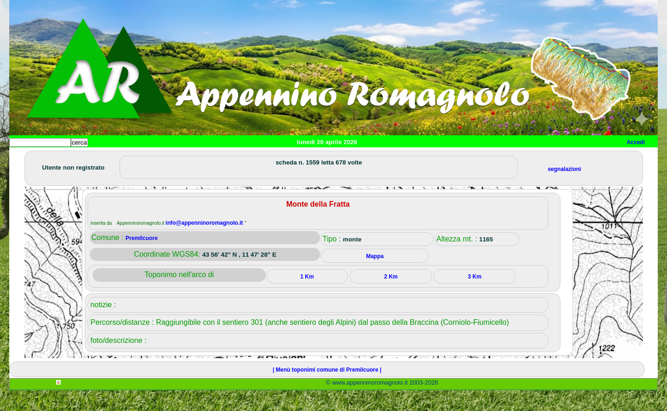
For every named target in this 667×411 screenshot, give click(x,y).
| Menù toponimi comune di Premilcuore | (327, 390)
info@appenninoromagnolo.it (205, 243)
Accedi (636, 142)
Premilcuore (141, 259)
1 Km (307, 297)
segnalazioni (564, 190)
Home (25, 158)
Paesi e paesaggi (72, 158)
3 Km (474, 297)
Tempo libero (197, 158)
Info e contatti (356, 158)
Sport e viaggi (136, 158)
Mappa (309, 158)
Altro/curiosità (259, 158)
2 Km (390, 297)
